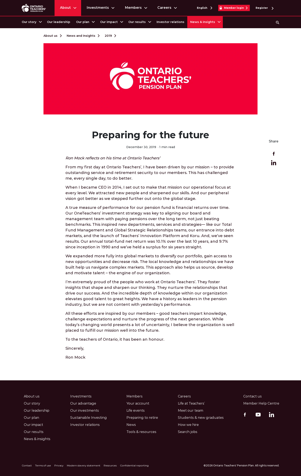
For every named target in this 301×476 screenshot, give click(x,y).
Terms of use (43, 465)
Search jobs (187, 432)
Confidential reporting (134, 465)
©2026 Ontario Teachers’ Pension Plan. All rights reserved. (241, 465)
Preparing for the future (150, 134)
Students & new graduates (201, 418)
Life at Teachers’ (191, 403)
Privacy (59, 465)
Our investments (84, 411)
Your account (137, 403)
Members (133, 8)
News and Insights (81, 36)
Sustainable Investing (88, 418)
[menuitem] (31, 22)
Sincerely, (74, 348)
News (131, 425)
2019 (108, 36)
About (65, 8)
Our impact (109, 22)
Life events (135, 411)
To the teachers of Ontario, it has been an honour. (114, 339)
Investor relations (170, 22)
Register (264, 8)
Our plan (82, 22)
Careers (164, 8)
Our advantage (83, 403)
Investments (98, 8)
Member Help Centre (261, 403)
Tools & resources (141, 432)
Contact (27, 465)
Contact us (252, 396)
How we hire (188, 425)
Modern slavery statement (83, 465)
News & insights (202, 22)
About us (50, 36)
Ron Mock (75, 357)
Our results (137, 22)
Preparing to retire (142, 418)
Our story (29, 22)
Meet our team (190, 411)
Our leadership (58, 22)
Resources (110, 465)
